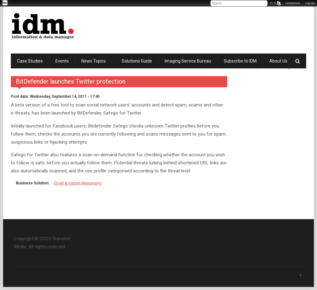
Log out (310, 3)
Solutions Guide (137, 60)
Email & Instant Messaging (78, 183)
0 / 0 (273, 3)
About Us (278, 60)
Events (62, 60)
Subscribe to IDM (240, 60)
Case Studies (30, 60)
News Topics (93, 60)
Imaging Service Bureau (188, 60)
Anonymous (292, 3)
